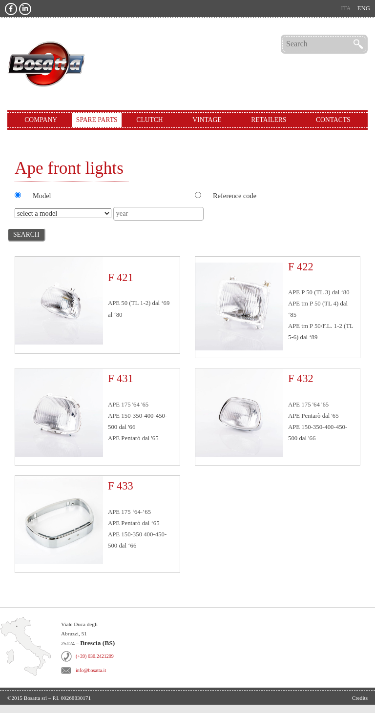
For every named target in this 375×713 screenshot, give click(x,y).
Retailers (268, 119)
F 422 (300, 267)
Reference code (234, 195)
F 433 (120, 486)
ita (346, 8)
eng (363, 8)
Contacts (333, 119)
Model (42, 195)
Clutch (149, 119)
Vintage (206, 119)
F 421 (120, 277)
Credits (360, 698)
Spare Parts (97, 119)
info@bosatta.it (91, 670)
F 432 (300, 378)
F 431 (120, 378)
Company (40, 119)
